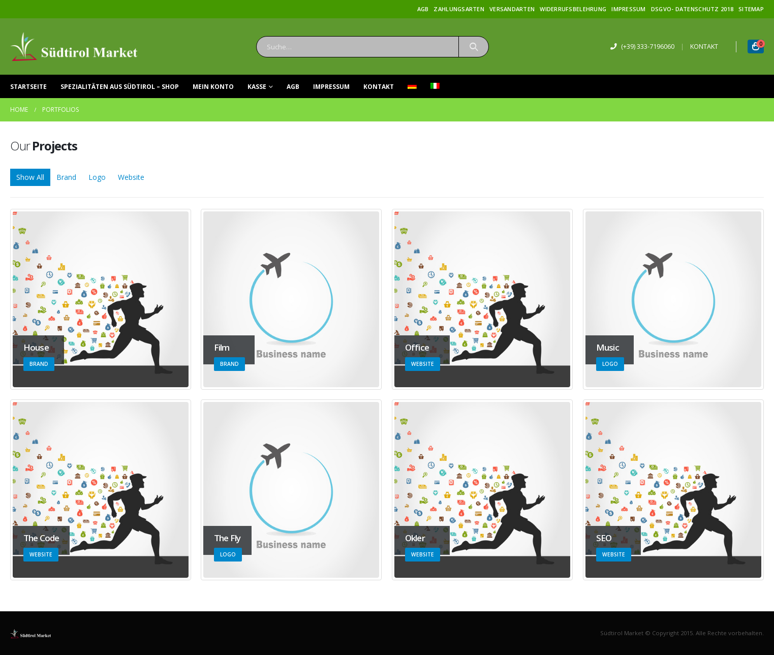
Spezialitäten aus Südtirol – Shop (119, 86)
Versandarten (512, 9)
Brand (66, 177)
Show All (30, 177)
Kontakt (378, 86)
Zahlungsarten (459, 9)
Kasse (256, 86)
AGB (423, 9)
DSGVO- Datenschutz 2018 (692, 9)
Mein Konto (213, 86)
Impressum (628, 9)
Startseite (28, 86)
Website (131, 177)
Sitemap (751, 9)
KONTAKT (704, 46)
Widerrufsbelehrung (573, 9)
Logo (97, 177)
